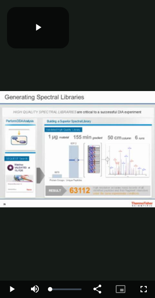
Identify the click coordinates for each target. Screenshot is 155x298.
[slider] (65, 289)
